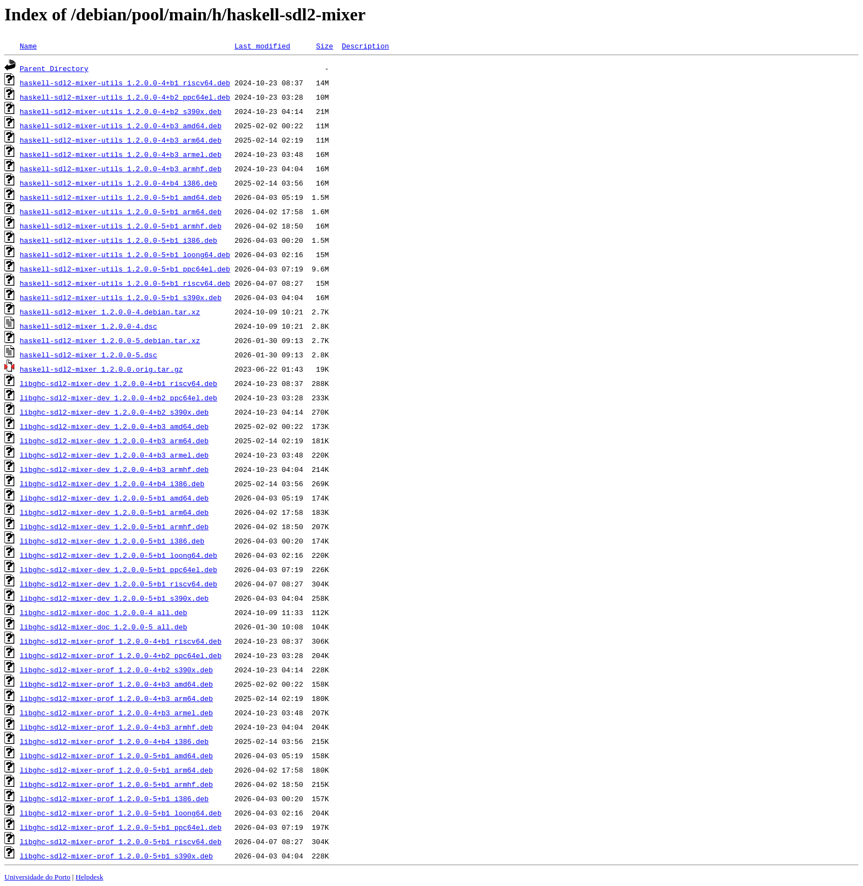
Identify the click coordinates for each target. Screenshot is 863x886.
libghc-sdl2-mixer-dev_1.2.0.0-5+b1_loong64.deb (118, 555)
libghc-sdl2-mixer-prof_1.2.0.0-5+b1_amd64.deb (116, 755)
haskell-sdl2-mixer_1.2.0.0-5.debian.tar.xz (110, 340)
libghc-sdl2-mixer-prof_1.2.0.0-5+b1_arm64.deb (116, 770)
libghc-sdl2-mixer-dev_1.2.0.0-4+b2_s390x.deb (114, 412)
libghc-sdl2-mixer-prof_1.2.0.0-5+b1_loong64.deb (121, 813)
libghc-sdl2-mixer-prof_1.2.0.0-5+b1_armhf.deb (116, 784)
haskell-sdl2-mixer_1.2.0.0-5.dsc (88, 355)
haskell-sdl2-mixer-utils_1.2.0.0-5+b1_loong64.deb (125, 254)
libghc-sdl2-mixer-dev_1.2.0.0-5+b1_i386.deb (112, 541)
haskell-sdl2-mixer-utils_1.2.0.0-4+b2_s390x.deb (121, 111)
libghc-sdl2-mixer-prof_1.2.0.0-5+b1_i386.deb (114, 798)
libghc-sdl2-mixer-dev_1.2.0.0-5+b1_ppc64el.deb (118, 569)
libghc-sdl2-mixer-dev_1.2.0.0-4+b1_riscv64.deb (118, 383)
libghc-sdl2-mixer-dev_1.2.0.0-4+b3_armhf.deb (114, 469)
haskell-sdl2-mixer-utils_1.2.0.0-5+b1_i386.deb (118, 240)
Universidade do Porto (37, 877)
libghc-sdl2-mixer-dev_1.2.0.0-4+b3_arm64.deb (114, 440)
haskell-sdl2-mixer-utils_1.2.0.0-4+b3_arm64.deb (121, 140)
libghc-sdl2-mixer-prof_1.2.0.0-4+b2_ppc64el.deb (121, 655)
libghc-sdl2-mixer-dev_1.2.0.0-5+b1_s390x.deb (114, 598)
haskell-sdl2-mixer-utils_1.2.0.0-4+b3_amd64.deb (121, 126)
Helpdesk (89, 877)
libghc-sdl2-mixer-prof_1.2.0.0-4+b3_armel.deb (116, 713)
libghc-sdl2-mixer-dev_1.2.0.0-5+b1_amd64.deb (114, 498)
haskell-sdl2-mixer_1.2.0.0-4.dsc (88, 326)
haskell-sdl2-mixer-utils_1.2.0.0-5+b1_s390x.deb (121, 297)
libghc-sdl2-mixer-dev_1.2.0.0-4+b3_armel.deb (114, 455)
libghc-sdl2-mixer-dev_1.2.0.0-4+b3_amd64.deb (114, 426)
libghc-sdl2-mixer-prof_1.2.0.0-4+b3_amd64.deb (116, 684)
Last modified (262, 46)
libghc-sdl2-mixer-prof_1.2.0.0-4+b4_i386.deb (114, 741)
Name (28, 46)
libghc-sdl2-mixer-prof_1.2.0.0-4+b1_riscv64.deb (121, 641)
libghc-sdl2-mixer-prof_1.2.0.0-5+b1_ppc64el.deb (121, 827)
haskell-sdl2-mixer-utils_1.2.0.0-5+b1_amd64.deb (121, 197)
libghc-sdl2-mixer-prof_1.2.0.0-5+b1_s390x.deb (116, 856)
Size (324, 46)
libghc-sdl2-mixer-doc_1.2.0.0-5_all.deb (103, 627)
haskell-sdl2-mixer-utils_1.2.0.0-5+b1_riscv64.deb (125, 283)
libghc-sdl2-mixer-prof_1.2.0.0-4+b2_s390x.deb (116, 670)
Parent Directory (54, 68)
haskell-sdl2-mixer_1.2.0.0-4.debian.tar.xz (110, 312)
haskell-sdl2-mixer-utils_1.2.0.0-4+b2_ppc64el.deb (125, 97)
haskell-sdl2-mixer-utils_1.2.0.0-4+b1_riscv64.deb (125, 83)
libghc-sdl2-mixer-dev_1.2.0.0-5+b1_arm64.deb (114, 512)
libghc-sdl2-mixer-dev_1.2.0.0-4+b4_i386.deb (112, 483)
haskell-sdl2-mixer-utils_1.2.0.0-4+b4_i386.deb (118, 183)
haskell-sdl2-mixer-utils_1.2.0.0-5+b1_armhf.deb (121, 226)
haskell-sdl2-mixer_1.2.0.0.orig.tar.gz (101, 369)
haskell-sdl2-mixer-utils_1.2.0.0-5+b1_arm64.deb (121, 211)
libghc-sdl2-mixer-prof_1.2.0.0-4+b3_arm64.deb (116, 698)
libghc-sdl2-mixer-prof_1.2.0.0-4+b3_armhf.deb (116, 727)
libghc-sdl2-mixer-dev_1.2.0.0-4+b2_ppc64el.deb (118, 398)
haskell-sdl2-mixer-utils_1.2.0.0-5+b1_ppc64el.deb (125, 269)
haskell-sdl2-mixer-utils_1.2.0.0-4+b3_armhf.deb (121, 168)
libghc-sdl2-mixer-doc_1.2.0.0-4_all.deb (103, 612)
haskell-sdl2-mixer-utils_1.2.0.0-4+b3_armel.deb (121, 154)
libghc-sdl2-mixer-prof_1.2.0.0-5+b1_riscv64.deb (121, 841)
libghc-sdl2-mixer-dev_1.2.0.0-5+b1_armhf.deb (114, 526)
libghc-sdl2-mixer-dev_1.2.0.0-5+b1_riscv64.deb (118, 584)
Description (365, 46)
